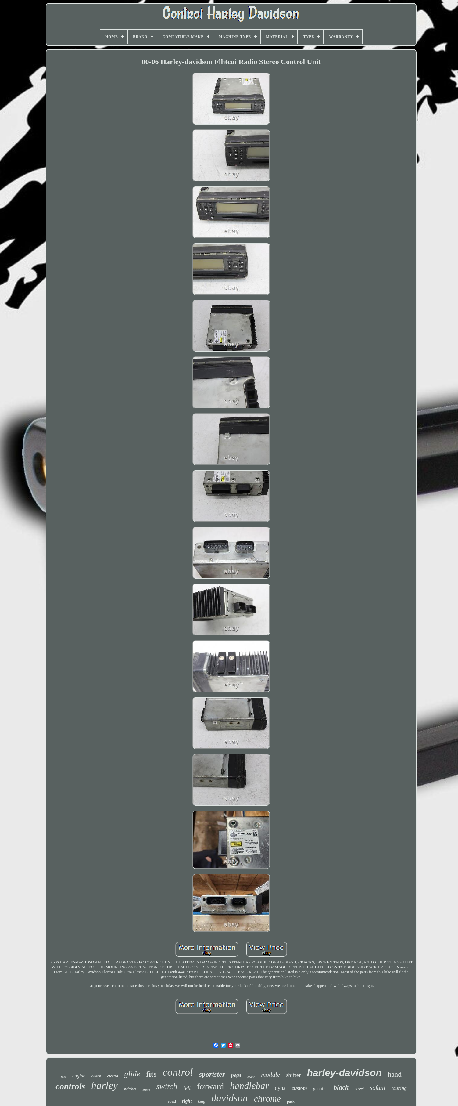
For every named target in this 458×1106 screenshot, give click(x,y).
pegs (236, 1075)
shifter (293, 1075)
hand (395, 1074)
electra (112, 1076)
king (201, 1101)
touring (399, 1088)
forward (210, 1086)
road (172, 1101)
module (270, 1074)
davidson (229, 1098)
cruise (146, 1089)
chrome (267, 1098)
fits (151, 1074)
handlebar (249, 1085)
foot (63, 1077)
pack (291, 1101)
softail (377, 1087)
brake (251, 1077)
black (341, 1087)
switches (130, 1089)
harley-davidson (344, 1072)
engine (78, 1075)
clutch (96, 1076)
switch (166, 1086)
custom (299, 1088)
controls (70, 1086)
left (187, 1088)
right (187, 1101)
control (178, 1072)
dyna (280, 1088)
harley (104, 1085)
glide (132, 1073)
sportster (212, 1074)
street (359, 1088)
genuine (320, 1088)
